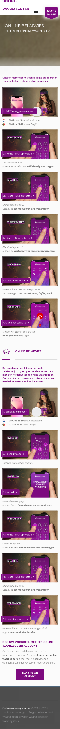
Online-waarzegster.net (16, 708)
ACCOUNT (51, 13)
